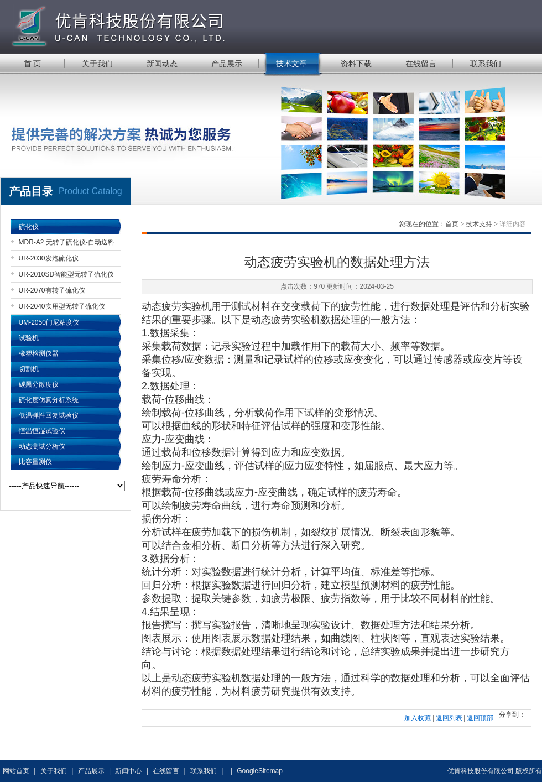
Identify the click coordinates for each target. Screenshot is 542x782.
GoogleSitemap (260, 771)
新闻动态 (162, 63)
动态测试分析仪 (42, 446)
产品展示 (226, 63)
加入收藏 (417, 718)
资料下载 (356, 63)
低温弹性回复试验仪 (49, 415)
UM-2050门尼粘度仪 (49, 322)
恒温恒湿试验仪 (42, 431)
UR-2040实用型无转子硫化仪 (62, 306)
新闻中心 (128, 771)
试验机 (29, 338)
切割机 (29, 369)
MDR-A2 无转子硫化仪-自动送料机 (66, 244)
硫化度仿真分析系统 (49, 400)
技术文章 (291, 63)
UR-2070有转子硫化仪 (52, 290)
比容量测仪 (35, 462)
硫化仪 (29, 227)
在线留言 (420, 63)
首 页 (32, 63)
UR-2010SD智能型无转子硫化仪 (66, 274)
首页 (451, 224)
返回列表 (449, 718)
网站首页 (16, 771)
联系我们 (485, 63)
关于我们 (97, 63)
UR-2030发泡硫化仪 (49, 258)
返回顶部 (480, 718)
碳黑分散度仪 (39, 384)
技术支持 (479, 224)
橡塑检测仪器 (39, 353)
